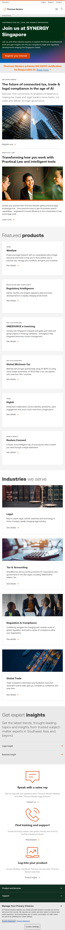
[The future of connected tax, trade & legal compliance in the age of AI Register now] (9, 144)
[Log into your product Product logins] (32, 877)
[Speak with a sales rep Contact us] (32, 802)
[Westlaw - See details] (32, 258)
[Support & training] (51, 2)
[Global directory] (6, 2)
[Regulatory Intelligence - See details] (32, 296)
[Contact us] (59, 2)
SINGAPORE (6, 16)
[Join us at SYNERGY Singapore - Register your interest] (16, 56)
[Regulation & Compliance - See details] (32, 619)
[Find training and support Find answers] (32, 839)
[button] (32, 888)
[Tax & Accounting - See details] (32, 564)
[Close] (61, 906)
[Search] (61, 8)
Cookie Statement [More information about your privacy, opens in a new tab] (8, 921)
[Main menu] (56, 9)
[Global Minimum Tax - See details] (32, 372)
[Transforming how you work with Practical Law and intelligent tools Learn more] (8, 219)
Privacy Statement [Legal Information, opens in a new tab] (23, 921)
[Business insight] (32, 754)
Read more (43, 69)
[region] (32, 916)
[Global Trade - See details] (32, 675)
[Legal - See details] (32, 509)
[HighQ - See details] (32, 410)
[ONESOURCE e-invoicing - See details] (32, 334)
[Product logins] (43, 2)
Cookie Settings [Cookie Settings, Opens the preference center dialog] (32, 927)
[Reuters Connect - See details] (32, 448)
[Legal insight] (32, 746)
